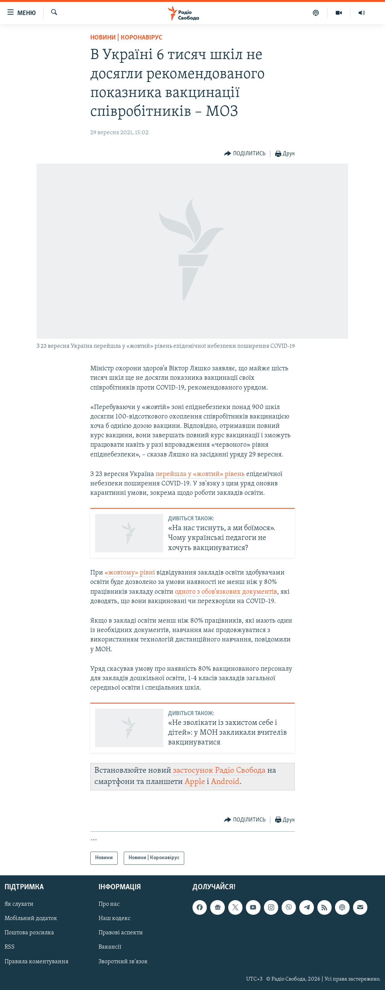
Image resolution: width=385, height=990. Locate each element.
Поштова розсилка (29, 933)
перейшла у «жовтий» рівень (200, 474)
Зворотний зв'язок (123, 961)
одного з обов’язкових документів (226, 592)
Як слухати (19, 904)
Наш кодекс (114, 919)
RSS (10, 947)
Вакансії (110, 947)
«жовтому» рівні (130, 572)
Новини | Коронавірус (126, 37)
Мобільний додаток (31, 919)
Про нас (109, 904)
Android (225, 782)
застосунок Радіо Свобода (219, 771)
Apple (195, 782)
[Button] (244, 154)
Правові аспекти (121, 933)
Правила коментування (36, 961)
